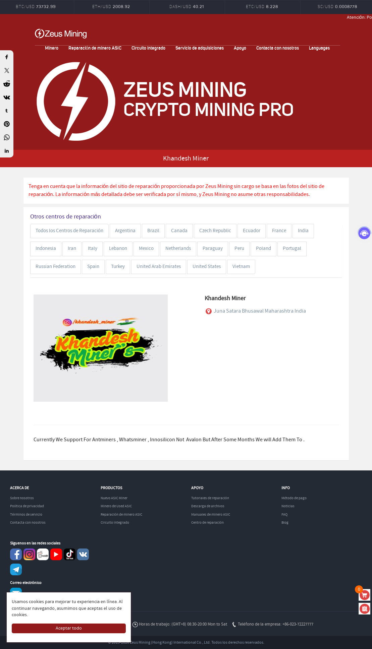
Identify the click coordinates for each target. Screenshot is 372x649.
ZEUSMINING (61, 33)
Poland (263, 248)
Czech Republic (215, 231)
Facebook (16, 554)
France (279, 231)
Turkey (118, 266)
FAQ (284, 514)
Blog (284, 522)
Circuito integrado (148, 48)
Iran (72, 248)
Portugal (292, 248)
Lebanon (118, 248)
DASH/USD (186, 6)
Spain (93, 266)
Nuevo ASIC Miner (114, 498)
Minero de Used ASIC (116, 506)
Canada (179, 231)
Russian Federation (55, 266)
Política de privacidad (27, 506)
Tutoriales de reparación (210, 498)
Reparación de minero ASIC (95, 48)
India (303, 231)
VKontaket (83, 554)
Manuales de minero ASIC (210, 514)
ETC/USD (262, 6)
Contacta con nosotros (277, 48)
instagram (29, 554)
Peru (239, 248)
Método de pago (294, 498)
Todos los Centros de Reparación (69, 231)
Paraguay (213, 248)
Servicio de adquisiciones (199, 48)
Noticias (288, 506)
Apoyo (240, 48)
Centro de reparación (207, 522)
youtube (56, 554)
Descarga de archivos (207, 506)
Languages (319, 48)
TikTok (69, 554)
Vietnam (241, 266)
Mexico (146, 248)
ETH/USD (111, 6)
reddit (43, 554)
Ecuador (251, 231)
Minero (51, 48)
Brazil (153, 231)
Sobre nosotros (22, 498)
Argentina (125, 231)
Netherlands (178, 248)
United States (207, 266)
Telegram (16, 569)
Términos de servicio (26, 514)
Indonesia (46, 248)
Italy (92, 248)
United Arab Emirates (159, 266)
